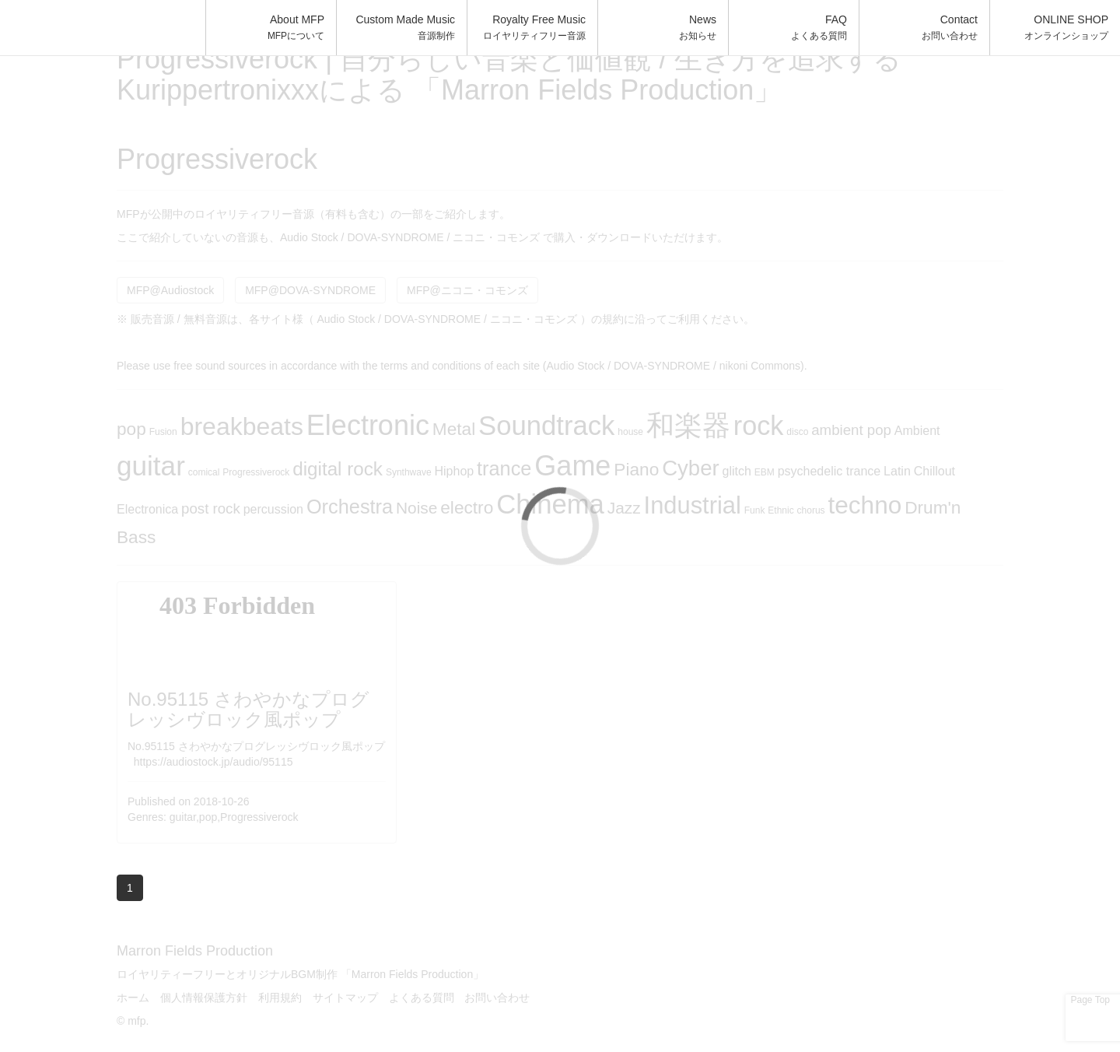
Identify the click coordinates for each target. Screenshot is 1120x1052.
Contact (950, 27)
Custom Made (405, 27)
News (697, 27)
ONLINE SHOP (1066, 27)
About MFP (296, 27)
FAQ (819, 27)
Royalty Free (534, 27)
